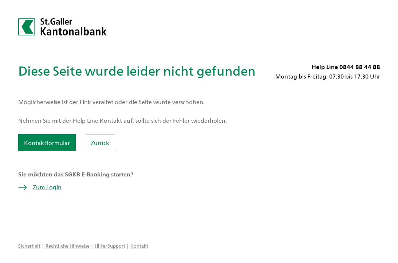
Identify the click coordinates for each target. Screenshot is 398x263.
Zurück (100, 142)
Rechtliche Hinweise (68, 246)
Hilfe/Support (110, 246)
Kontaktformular (47, 142)
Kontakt (139, 246)
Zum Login (40, 186)
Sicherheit (29, 246)
